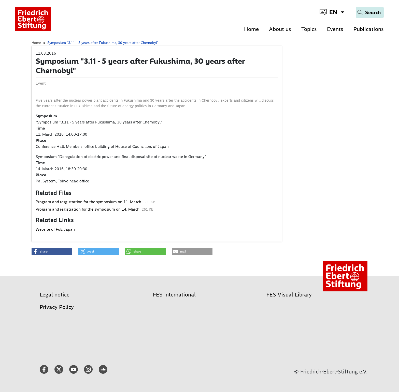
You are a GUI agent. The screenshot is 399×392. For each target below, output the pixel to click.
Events (335, 29)
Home (251, 29)
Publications (368, 29)
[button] (52, 251)
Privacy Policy (57, 307)
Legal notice (54, 294)
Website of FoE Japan (55, 229)
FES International (174, 294)
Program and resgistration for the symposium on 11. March (89, 201)
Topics (309, 29)
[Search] (370, 12)
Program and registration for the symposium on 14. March (88, 209)
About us (280, 29)
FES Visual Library (289, 294)
